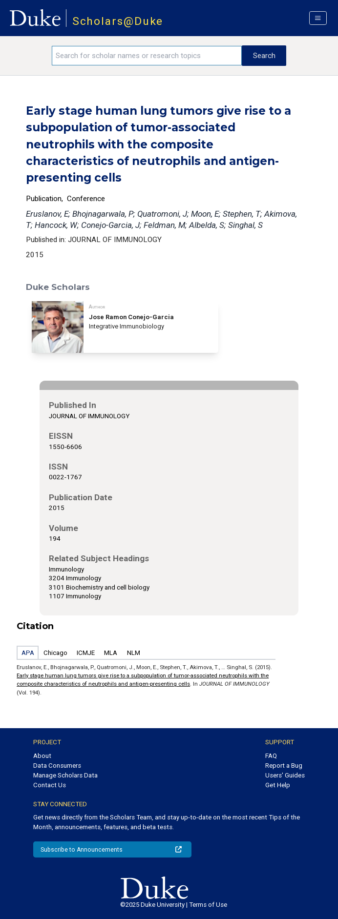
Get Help (277, 785)
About (42, 755)
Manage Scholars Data (65, 775)
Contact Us (49, 785)
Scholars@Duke (118, 21)
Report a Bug (283, 765)
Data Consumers (57, 765)
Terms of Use (208, 904)
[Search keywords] (147, 55)
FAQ (271, 755)
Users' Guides (285, 775)
